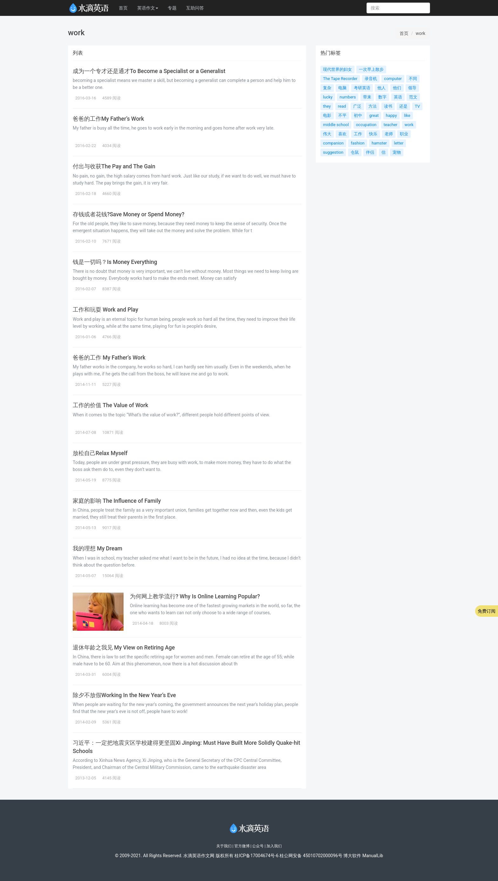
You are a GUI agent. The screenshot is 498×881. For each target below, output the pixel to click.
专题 (172, 7)
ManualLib (372, 855)
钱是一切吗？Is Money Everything (115, 262)
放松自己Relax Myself (100, 453)
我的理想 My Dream (97, 548)
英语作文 (147, 7)
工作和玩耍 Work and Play (105, 309)
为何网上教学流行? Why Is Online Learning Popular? (195, 596)
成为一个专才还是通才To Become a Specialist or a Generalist (149, 71)
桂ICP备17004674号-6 (256, 855)
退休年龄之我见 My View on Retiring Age (124, 647)
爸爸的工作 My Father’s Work (109, 357)
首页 (123, 7)
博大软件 (352, 855)
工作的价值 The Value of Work (110, 405)
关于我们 (224, 846)
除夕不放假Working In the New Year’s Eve (124, 695)
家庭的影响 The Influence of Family (117, 501)
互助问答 (195, 7)
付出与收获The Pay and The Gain (114, 166)
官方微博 (242, 846)
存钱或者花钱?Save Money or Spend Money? (128, 214)
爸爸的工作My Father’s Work (108, 119)
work (420, 33)
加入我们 (274, 846)
